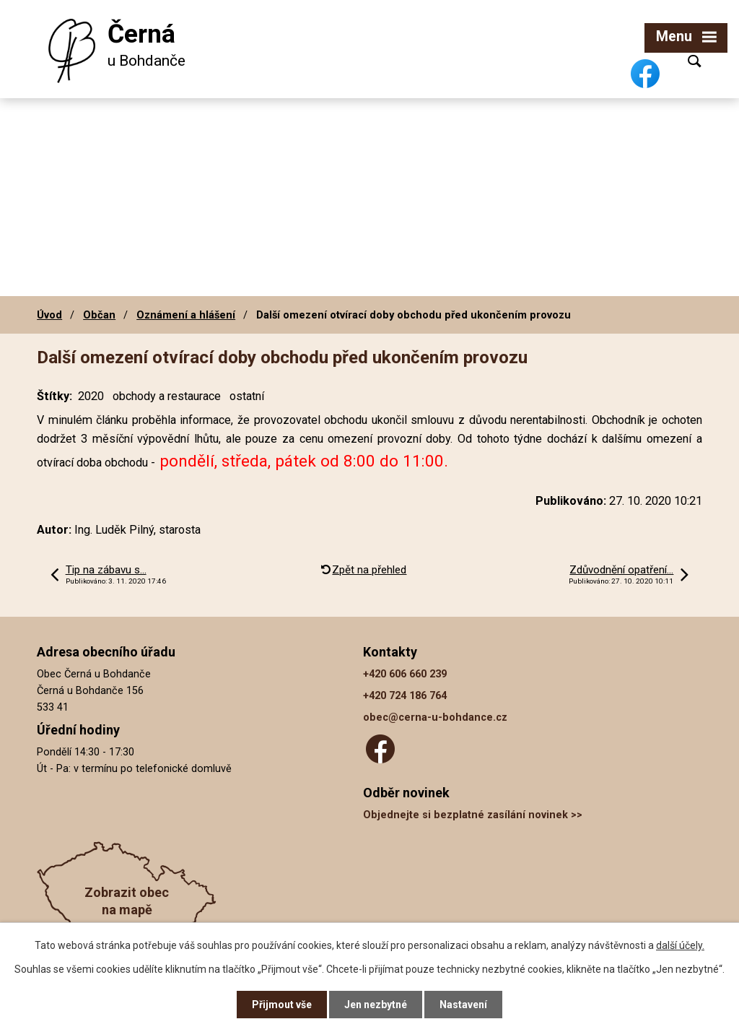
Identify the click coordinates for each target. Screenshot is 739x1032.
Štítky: (54, 396)
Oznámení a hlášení (185, 314)
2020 (91, 396)
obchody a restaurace (167, 396)
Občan (99, 314)
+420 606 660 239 (405, 674)
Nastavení (463, 1004)
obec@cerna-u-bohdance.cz (435, 717)
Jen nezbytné (375, 1004)
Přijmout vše (282, 1004)
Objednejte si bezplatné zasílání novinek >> (472, 815)
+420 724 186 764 (405, 696)
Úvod (49, 314)
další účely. (680, 945)
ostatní (246, 396)
